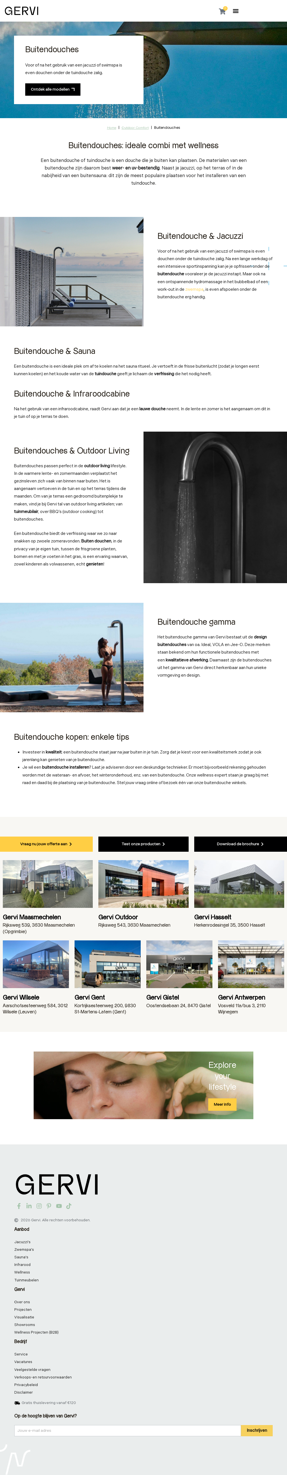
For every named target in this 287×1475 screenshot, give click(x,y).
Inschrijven (257, 1430)
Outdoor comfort (135, 128)
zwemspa (193, 289)
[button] (235, 10)
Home (111, 128)
